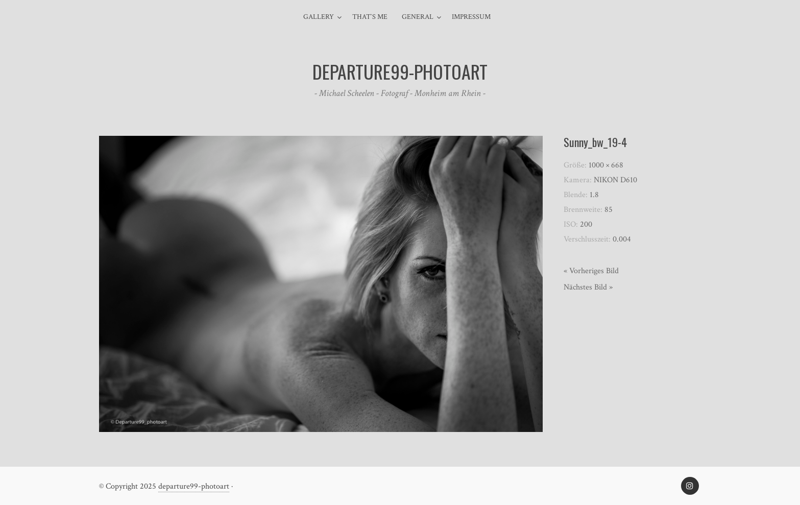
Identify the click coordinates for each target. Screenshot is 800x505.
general (417, 16)
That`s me (369, 16)
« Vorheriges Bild (591, 271)
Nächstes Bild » (588, 287)
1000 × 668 (606, 165)
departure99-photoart (193, 486)
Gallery (318, 16)
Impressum (471, 16)
